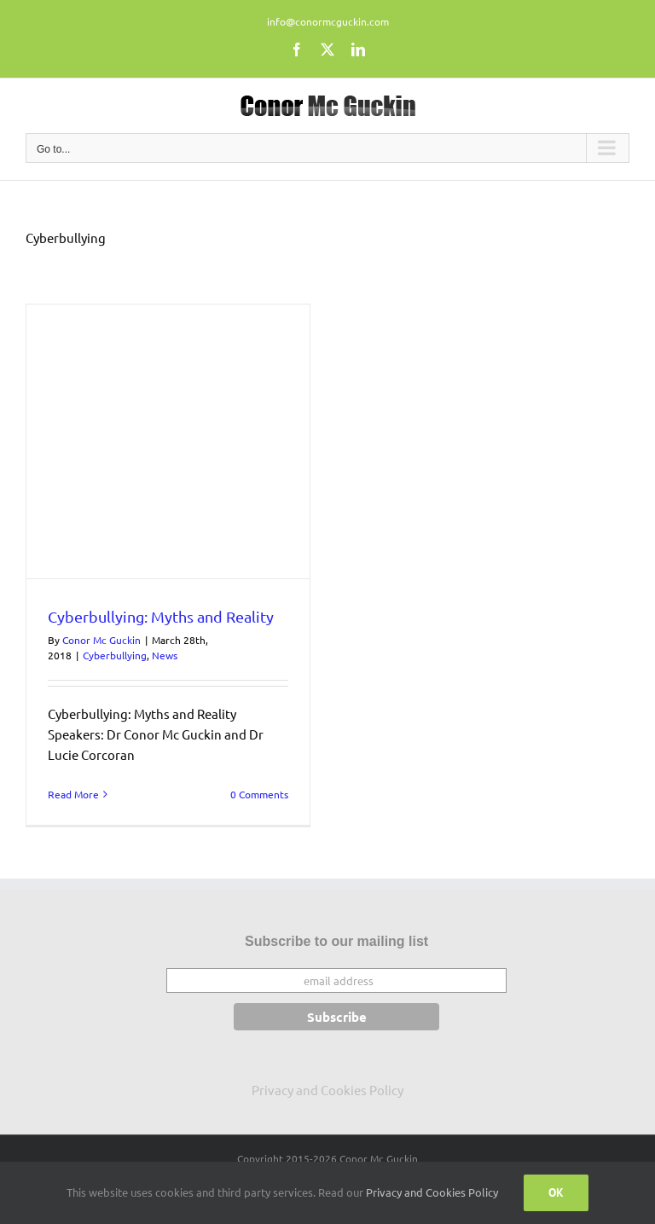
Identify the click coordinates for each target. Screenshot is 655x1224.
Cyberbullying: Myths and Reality (161, 616)
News (164, 655)
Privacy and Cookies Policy (327, 1090)
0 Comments (259, 794)
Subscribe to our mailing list (336, 941)
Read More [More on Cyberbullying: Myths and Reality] (73, 794)
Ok (556, 1192)
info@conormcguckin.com (328, 21)
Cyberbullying (115, 655)
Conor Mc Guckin (101, 640)
